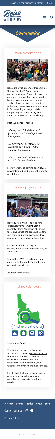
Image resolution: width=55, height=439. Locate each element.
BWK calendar (26, 259)
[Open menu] (44, 17)
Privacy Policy (11, 418)
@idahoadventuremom (20, 225)
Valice (34, 434)
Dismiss (50, 3)
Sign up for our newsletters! (27, 3)
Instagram (22, 262)
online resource (38, 353)
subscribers (26, 171)
